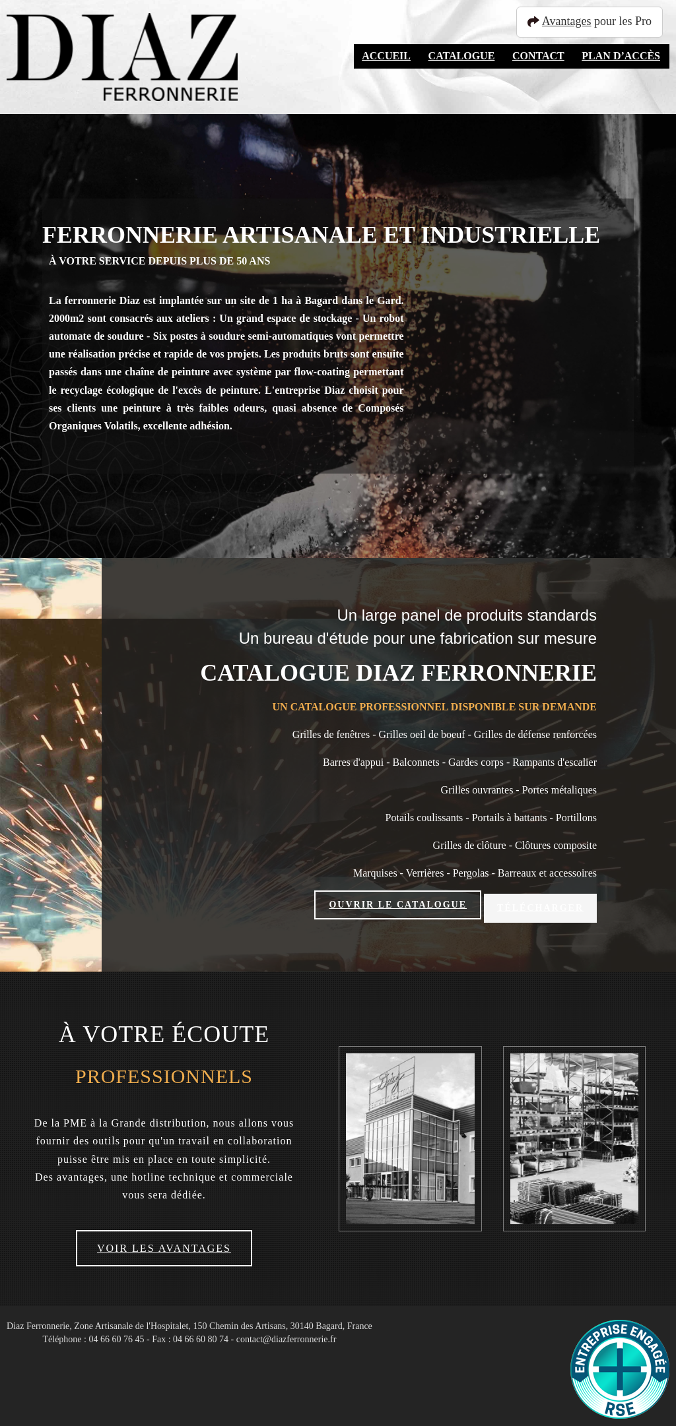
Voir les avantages (164, 1242)
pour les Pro (595, 21)
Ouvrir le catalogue (398, 905)
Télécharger (540, 905)
